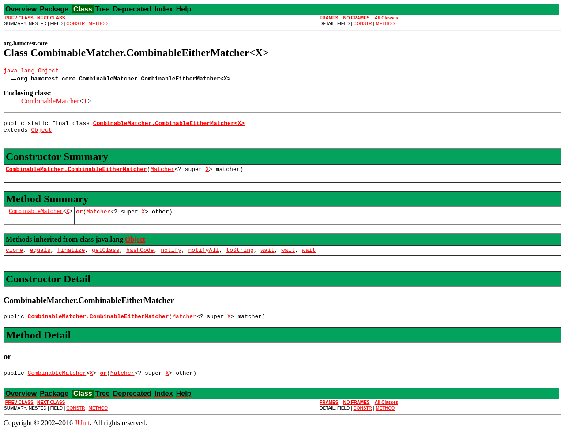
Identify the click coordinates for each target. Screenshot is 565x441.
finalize (71, 258)
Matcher (163, 174)
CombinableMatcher (50, 102)
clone (14, 258)
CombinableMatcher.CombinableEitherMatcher (76, 174)
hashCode (140, 258)
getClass (105, 258)
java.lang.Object (31, 72)
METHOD (98, 23)
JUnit (82, 433)
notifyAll (203, 258)
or (79, 218)
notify (171, 258)
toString (239, 258)
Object (41, 133)
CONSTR (75, 23)
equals (40, 258)
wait (267, 258)
